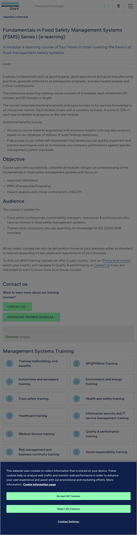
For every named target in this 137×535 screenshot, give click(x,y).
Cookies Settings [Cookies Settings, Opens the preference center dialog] (68, 525)
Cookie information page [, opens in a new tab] (39, 488)
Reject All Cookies (68, 512)
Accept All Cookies (68, 499)
